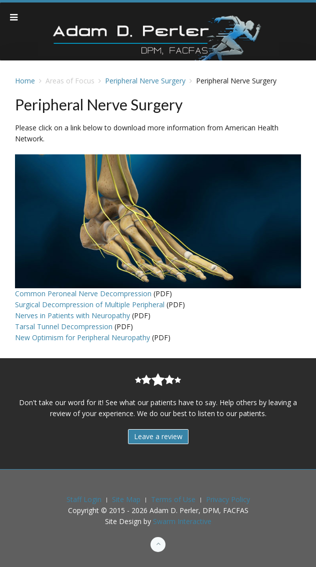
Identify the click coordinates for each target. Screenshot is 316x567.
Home (25, 80)
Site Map (126, 499)
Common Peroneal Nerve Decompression (83, 293)
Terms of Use (173, 499)
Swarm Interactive (182, 521)
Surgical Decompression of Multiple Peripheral (89, 304)
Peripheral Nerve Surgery (145, 80)
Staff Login (84, 499)
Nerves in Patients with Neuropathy (72, 315)
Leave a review (158, 436)
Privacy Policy (228, 499)
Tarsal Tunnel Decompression (63, 326)
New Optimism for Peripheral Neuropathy (82, 337)
